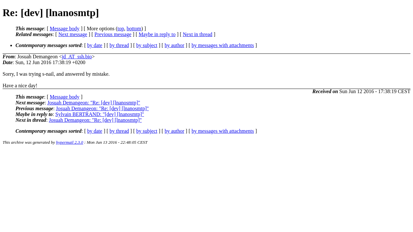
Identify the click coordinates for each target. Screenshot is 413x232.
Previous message (113, 34)
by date (94, 45)
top (120, 28)
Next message (72, 34)
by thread (119, 45)
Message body (64, 28)
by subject (146, 45)
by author (174, 45)
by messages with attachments (223, 45)
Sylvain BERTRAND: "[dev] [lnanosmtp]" (99, 114)
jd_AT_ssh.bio (77, 56)
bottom (133, 28)
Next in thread (198, 34)
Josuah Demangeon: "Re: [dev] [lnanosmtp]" (93, 102)
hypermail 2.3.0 (69, 142)
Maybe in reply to (157, 34)
